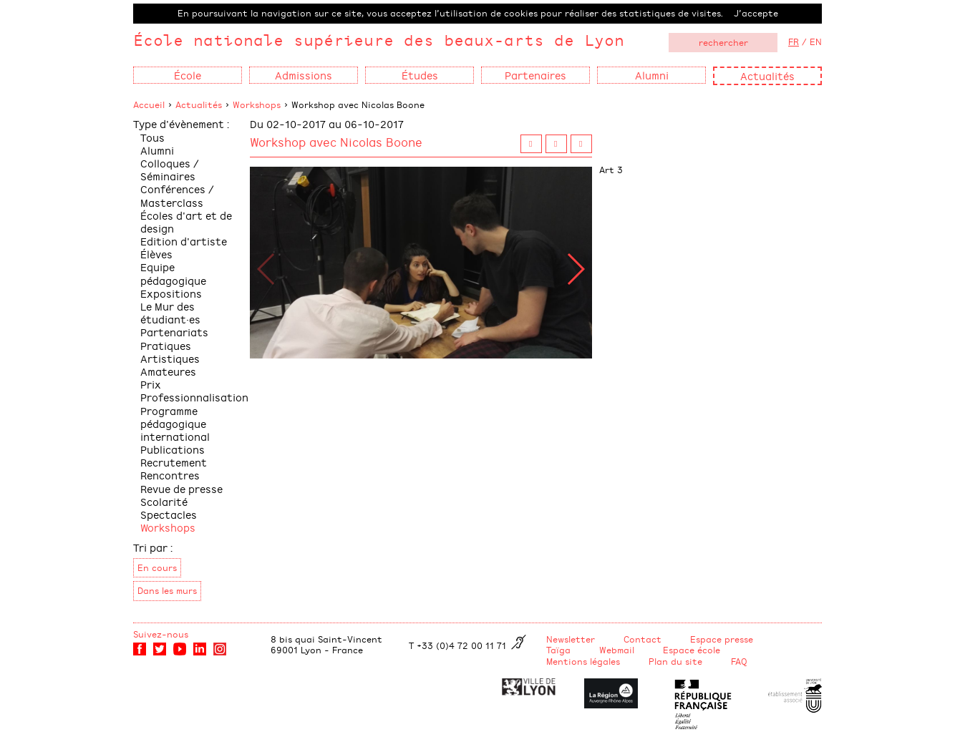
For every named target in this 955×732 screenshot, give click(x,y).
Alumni (157, 149)
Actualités (767, 75)
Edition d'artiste (183, 240)
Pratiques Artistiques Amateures (170, 358)
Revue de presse (181, 488)
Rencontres (170, 474)
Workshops (257, 104)
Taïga (558, 649)
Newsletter (570, 639)
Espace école (691, 649)
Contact (642, 639)
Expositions (171, 293)
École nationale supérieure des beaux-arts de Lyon (378, 40)
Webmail (616, 649)
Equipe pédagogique (173, 273)
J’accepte (756, 12)
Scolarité (164, 501)
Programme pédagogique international (175, 423)
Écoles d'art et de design (186, 221)
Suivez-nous (160, 634)
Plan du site (675, 661)
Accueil (149, 104)
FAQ (739, 661)
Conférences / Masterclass (177, 195)
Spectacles (168, 514)
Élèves (156, 253)
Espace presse (721, 639)
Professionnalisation (194, 396)
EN (816, 41)
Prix (150, 383)
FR (793, 41)
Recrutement (173, 461)
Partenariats (174, 331)
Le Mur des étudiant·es (170, 312)
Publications (172, 449)
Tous (152, 137)
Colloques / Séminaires (169, 169)
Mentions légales (583, 661)
